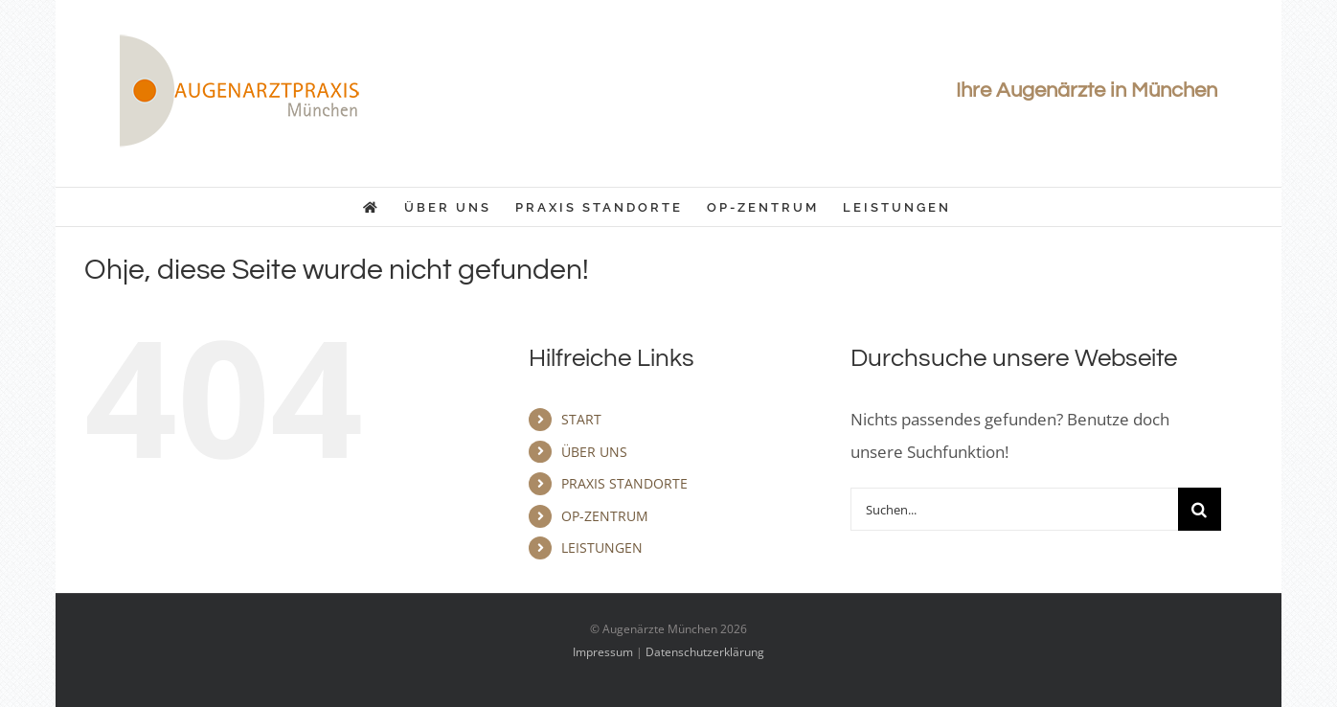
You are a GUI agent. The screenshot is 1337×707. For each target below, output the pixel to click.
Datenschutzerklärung (705, 652)
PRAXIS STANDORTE (624, 483)
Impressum (603, 652)
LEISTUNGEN (602, 547)
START (581, 419)
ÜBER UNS (594, 452)
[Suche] (1199, 509)
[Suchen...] (1014, 509)
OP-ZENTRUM (604, 516)
